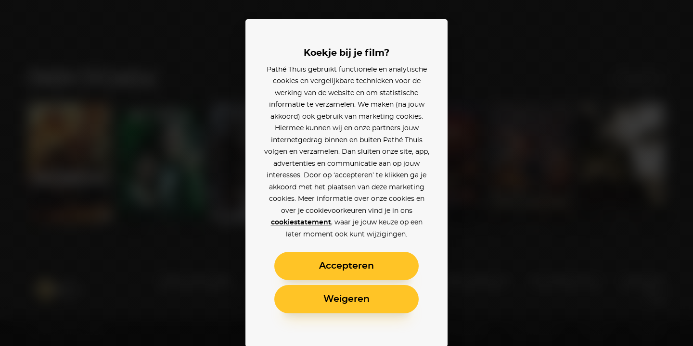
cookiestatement (301, 222)
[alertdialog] (346, 173)
